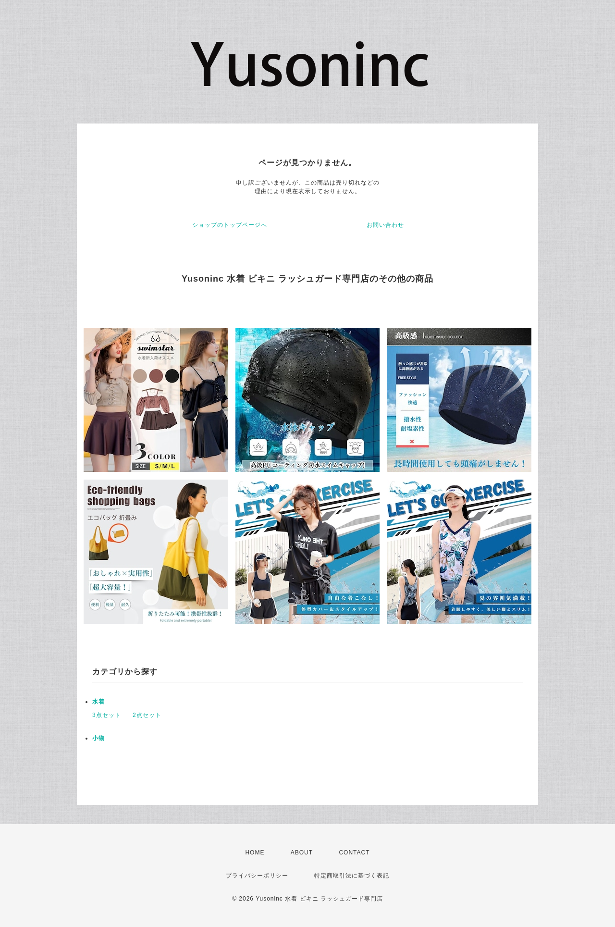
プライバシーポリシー (257, 875)
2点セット (147, 715)
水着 (98, 701)
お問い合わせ (385, 225)
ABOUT (302, 852)
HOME (254, 852)
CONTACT (354, 852)
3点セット (106, 715)
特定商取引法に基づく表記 (351, 875)
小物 (98, 738)
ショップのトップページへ (229, 225)
